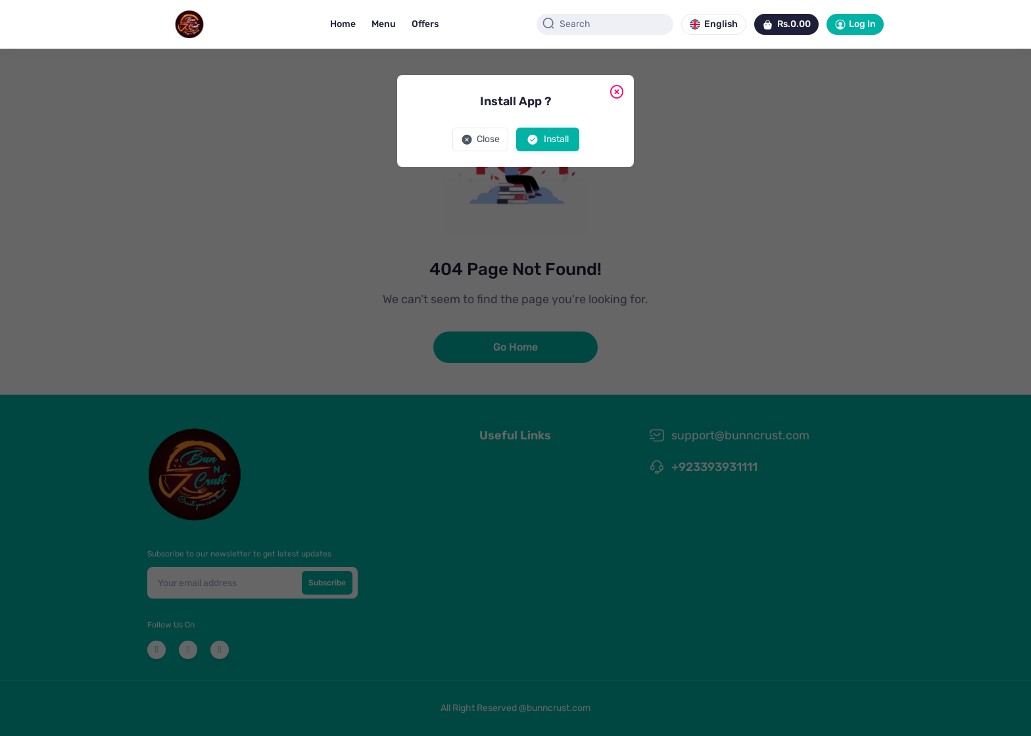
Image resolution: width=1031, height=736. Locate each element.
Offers (425, 24)
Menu (384, 24)
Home (343, 24)
